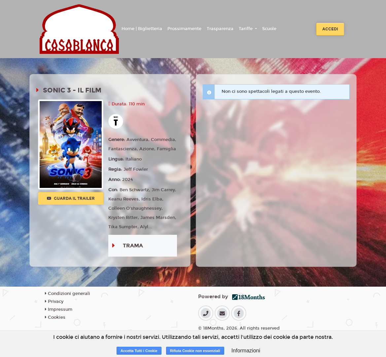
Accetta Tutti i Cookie (139, 351)
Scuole (269, 28)
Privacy (54, 301)
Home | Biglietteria (142, 28)
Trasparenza (220, 28)
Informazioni (245, 350)
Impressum (58, 309)
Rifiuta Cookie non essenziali (195, 351)
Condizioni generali (67, 293)
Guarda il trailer (71, 198)
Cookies (55, 317)
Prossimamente (184, 28)
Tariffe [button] (246, 28)
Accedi (330, 29)
